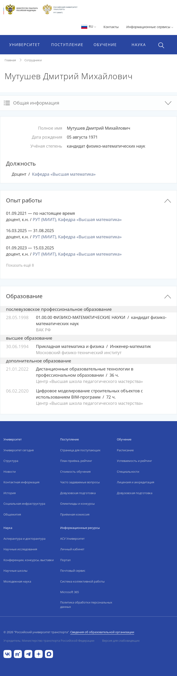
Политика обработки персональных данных (86, 604)
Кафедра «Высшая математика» (64, 174)
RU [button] (88, 26)
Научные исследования (20, 549)
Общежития (12, 514)
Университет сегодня (18, 450)
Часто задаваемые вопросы (80, 482)
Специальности (128, 471)
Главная (10, 60)
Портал (65, 560)
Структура (10, 461)
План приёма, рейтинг (76, 461)
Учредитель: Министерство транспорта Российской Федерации (48, 640)
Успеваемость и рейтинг (134, 461)
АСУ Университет (72, 538)
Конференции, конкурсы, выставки (28, 560)
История (9, 493)
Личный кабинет (72, 549)
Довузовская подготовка (78, 493)
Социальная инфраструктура (24, 503)
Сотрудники (33, 60)
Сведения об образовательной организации (102, 632)
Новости (9, 471)
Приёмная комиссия (74, 514)
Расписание (125, 450)
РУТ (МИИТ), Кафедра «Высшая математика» (77, 219)
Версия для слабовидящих (121, 640)
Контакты (111, 27)
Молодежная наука (17, 581)
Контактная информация (21, 482)
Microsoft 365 (69, 592)
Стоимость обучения (75, 471)
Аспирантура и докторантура (24, 538)
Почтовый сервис (72, 570)
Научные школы (15, 570)
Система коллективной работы (82, 581)
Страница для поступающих (80, 450)
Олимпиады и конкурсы (77, 503)
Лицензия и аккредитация (135, 482)
